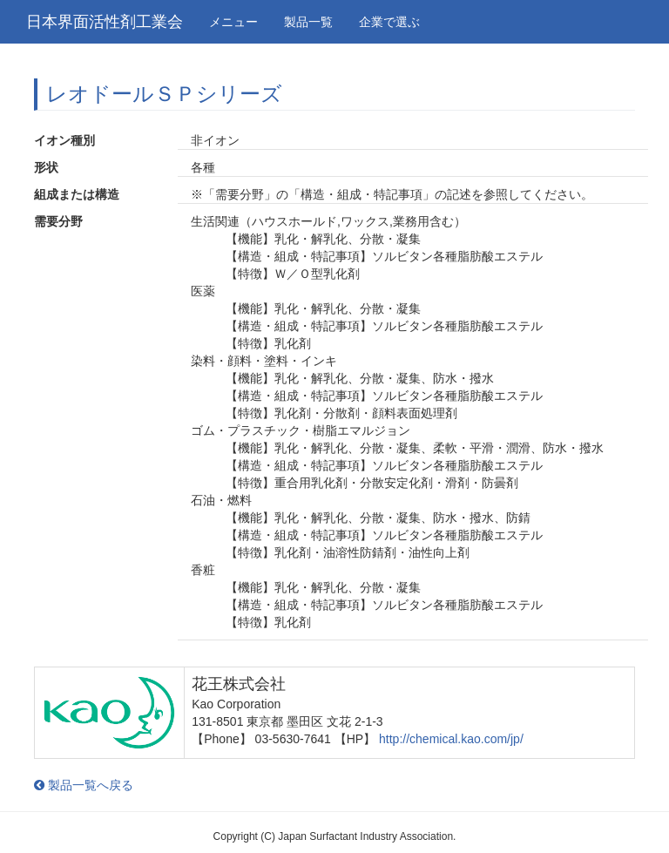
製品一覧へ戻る (83, 785)
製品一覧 (308, 22)
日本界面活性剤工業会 (104, 21)
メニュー (233, 22)
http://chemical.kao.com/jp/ (451, 739)
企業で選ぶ (389, 22)
